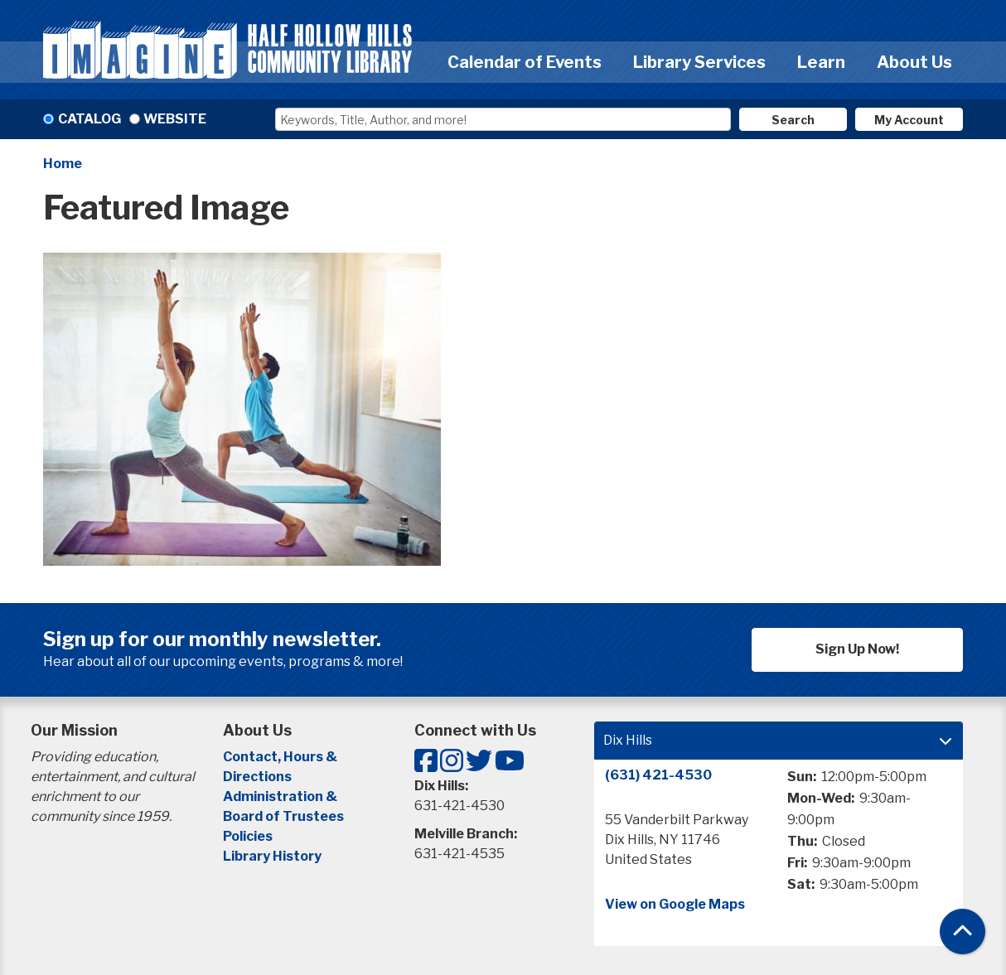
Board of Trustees (283, 816)
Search (793, 120)
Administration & (281, 796)
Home (62, 163)
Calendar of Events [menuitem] (524, 62)
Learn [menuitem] (821, 62)
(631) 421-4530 (658, 775)
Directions (257, 776)
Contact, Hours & (281, 757)
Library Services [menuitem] (699, 62)
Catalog (89, 119)
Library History (272, 856)
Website (174, 119)
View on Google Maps (675, 904)
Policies (248, 836)
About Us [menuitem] (914, 62)
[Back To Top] (962, 931)
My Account (909, 120)
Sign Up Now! (857, 649)
